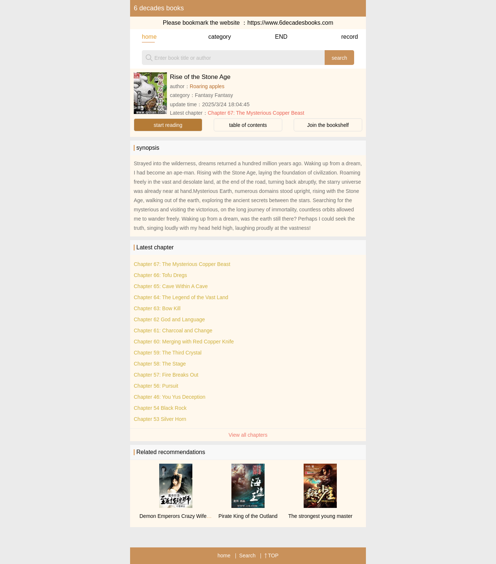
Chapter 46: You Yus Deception (169, 397)
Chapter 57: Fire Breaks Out (166, 375)
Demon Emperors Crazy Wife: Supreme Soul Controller (203, 516)
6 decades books (159, 8)
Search (247, 555)
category (214, 37)
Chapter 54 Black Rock (160, 408)
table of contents (248, 125)
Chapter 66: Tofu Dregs (160, 275)
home (148, 37)
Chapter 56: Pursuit (156, 386)
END (281, 37)
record (347, 37)
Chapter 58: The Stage (160, 364)
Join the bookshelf (328, 125)
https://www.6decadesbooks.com (290, 23)
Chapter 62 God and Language (169, 319)
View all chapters (248, 435)
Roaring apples (207, 86)
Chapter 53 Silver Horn (160, 419)
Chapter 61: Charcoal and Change (173, 330)
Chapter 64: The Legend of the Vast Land (181, 297)
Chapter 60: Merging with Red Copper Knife (184, 342)
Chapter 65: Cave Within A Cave (171, 286)
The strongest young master (320, 516)
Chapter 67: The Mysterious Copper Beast (256, 113)
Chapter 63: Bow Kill (157, 308)
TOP (271, 555)
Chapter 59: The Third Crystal (168, 353)
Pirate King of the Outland (248, 516)
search (339, 58)
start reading (168, 125)
